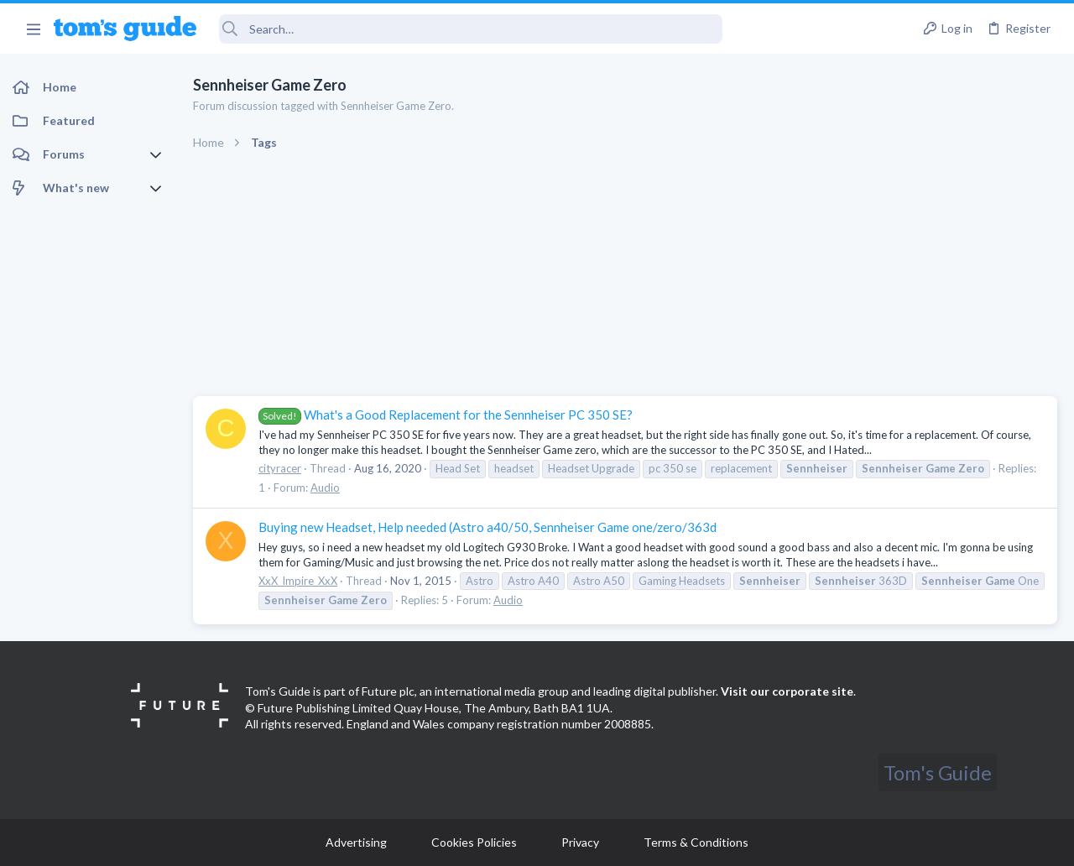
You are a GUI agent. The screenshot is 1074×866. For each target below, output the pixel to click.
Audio (325, 487)
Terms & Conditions (696, 842)
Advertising (356, 842)
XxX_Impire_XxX (297, 580)
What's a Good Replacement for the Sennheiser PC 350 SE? (445, 414)
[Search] (470, 29)
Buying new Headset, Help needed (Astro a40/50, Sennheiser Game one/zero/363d (487, 527)
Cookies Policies (474, 842)
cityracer (279, 468)
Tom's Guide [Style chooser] (938, 772)
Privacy (580, 842)
